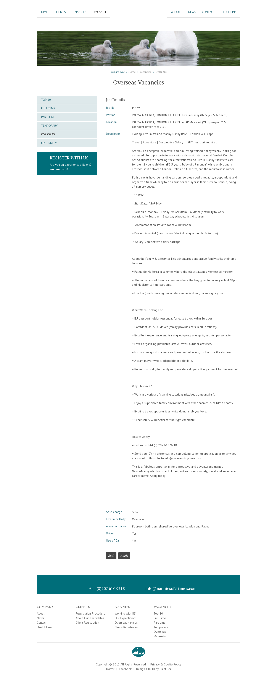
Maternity (49, 143)
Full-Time (48, 108)
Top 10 (46, 100)
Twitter (110, 669)
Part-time (48, 117)
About (176, 12)
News (192, 12)
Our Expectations (126, 618)
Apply (124, 555)
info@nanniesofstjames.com (170, 588)
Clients (60, 12)
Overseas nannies (126, 623)
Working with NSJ (126, 613)
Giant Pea (165, 669)
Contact (208, 12)
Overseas (48, 134)
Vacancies (101, 12)
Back (111, 555)
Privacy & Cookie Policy (165, 664)
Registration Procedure (90, 613)
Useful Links (229, 12)
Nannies (81, 12)
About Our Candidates (90, 618)
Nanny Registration (126, 627)
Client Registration (87, 623)
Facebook (125, 669)
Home (44, 12)
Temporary (49, 126)
